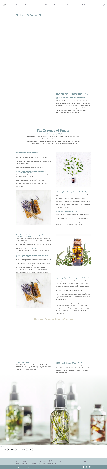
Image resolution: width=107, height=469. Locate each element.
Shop (17, 4)
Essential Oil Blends (25, 4)
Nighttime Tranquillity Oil (69, 205)
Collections (54, 4)
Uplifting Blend (33, 248)
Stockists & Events (86, 4)
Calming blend (29, 271)
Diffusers (47, 4)
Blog (76, 4)
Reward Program (97, 4)
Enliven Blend (43, 248)
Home (13, 4)
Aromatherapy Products (65, 4)
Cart (79, 4)
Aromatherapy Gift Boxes (38, 4)
